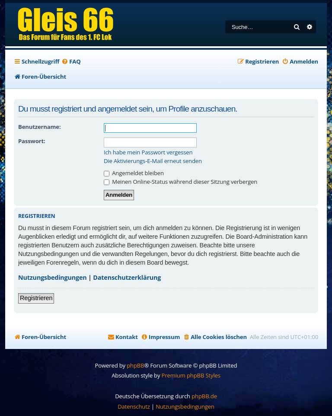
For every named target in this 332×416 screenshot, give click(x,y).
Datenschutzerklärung (127, 277)
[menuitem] (70, 61)
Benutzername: (39, 127)
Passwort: (31, 141)
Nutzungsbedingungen (52, 277)
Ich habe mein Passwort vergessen (148, 152)
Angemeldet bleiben (134, 173)
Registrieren (36, 297)
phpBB (135, 365)
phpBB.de (204, 396)
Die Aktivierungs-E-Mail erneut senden (153, 161)
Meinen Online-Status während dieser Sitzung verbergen (180, 182)
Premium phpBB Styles (191, 375)
